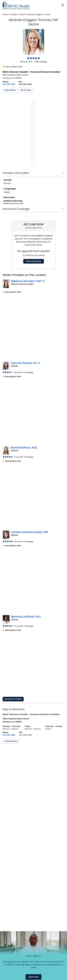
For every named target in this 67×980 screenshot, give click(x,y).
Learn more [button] (33, 977)
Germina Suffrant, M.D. (26, 616)
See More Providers (13, 699)
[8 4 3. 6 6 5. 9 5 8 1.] (9, 84)
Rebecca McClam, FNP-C (28, 281)
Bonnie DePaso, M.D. (24, 447)
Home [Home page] (5, 14)
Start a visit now (33, 261)
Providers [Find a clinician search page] (13, 14)
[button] (10, 90)
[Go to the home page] (16, 5)
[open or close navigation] (62, 5)
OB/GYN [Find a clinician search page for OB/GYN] (22, 14)
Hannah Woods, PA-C (25, 363)
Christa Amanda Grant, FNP (29, 532)
